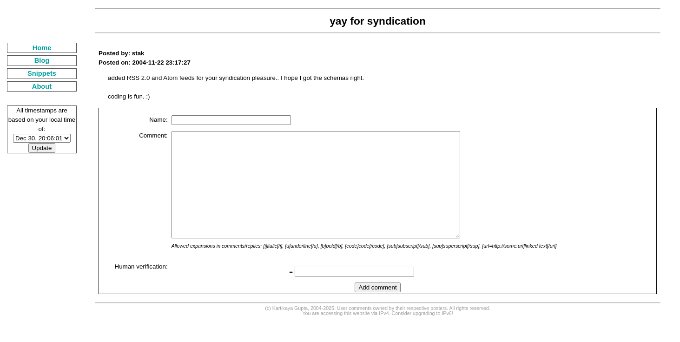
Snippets (41, 73)
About (42, 86)
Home (42, 48)
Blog (42, 60)
